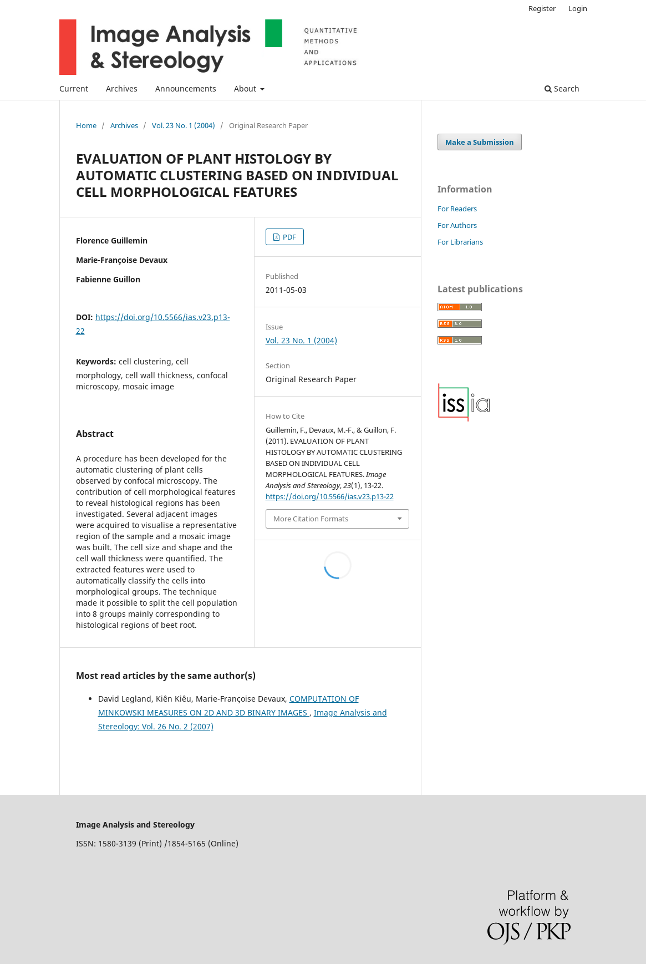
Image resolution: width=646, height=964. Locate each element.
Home (86, 125)
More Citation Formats (310, 519)
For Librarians (460, 242)
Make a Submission (479, 142)
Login (577, 8)
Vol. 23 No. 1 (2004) (183, 125)
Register (542, 8)
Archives (122, 88)
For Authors (457, 225)
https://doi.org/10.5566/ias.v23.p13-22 (330, 496)
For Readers (457, 209)
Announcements (185, 88)
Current (73, 88)
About (246, 88)
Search (562, 88)
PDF (288, 237)
